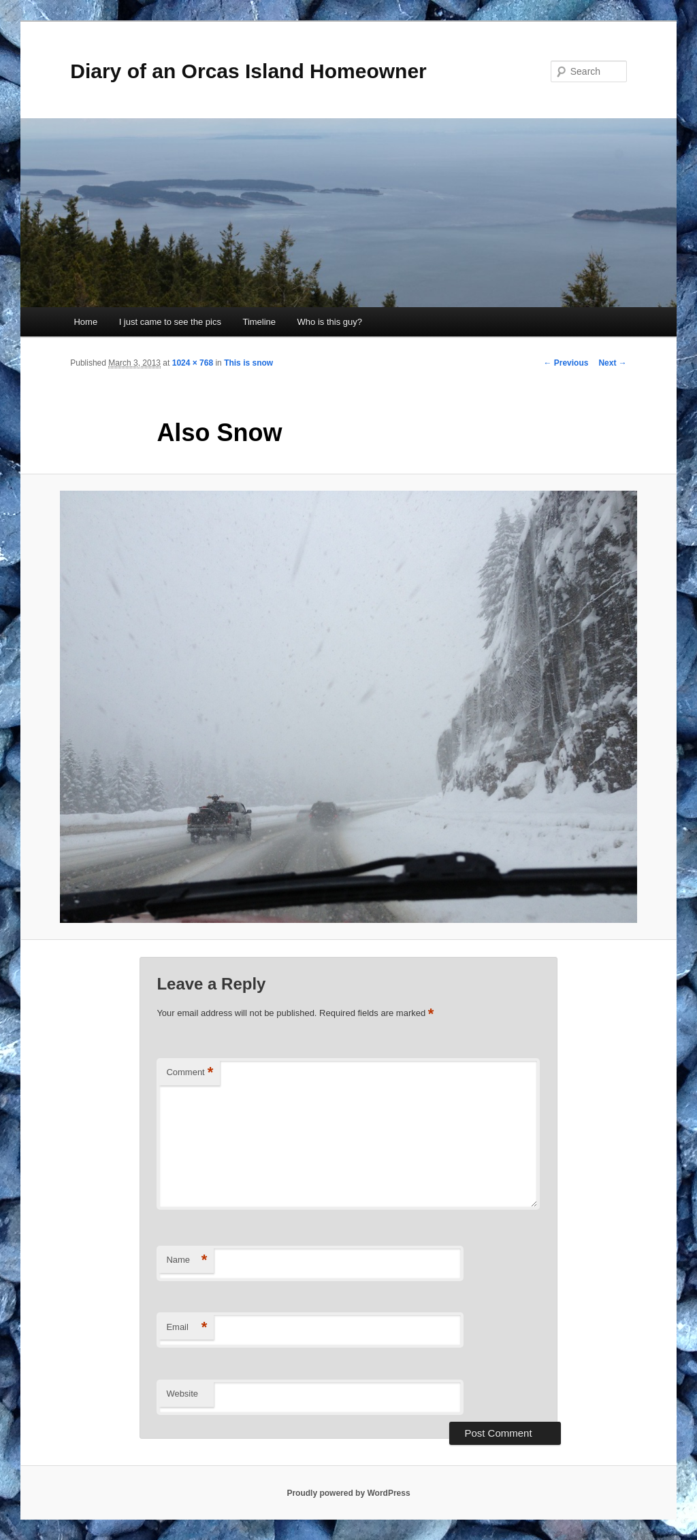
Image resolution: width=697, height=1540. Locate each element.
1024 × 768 (192, 363)
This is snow (248, 363)
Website (182, 1393)
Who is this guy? (329, 322)
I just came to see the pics (170, 322)
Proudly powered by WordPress (348, 1493)
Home (85, 322)
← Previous (565, 363)
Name (186, 1260)
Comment (189, 1073)
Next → (612, 363)
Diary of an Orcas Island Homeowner (248, 71)
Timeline (259, 322)
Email (186, 1327)
